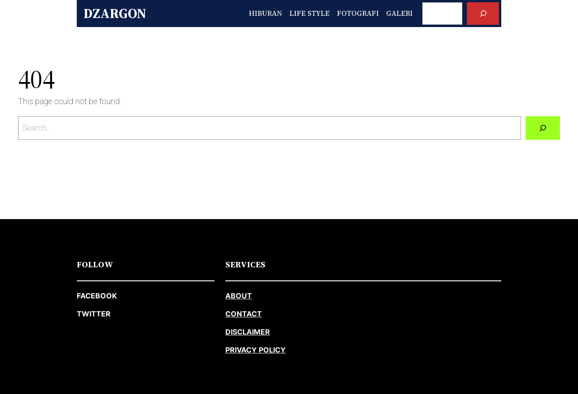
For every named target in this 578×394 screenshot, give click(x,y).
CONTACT (243, 313)
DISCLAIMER (247, 331)
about (238, 295)
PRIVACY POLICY (255, 349)
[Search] (483, 13)
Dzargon (115, 13)
